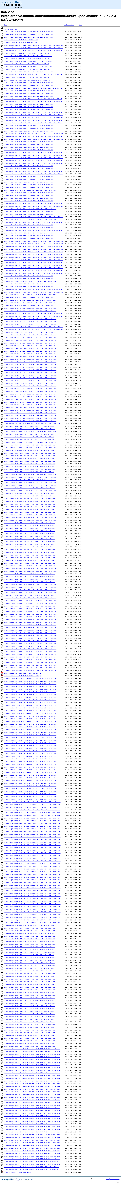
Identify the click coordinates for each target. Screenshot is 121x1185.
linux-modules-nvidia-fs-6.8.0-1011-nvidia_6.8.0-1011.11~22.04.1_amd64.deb (33, 115)
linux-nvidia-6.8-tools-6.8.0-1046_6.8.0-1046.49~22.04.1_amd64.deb (30, 657)
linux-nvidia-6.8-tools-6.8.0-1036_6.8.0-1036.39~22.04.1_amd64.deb (30, 627)
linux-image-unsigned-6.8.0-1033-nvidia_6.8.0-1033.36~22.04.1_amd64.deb (32, 882)
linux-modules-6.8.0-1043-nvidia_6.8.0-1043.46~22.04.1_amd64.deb (29, 1014)
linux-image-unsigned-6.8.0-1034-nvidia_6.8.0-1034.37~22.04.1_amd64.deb (32, 880)
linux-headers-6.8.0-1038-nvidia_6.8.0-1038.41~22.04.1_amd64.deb (29, 429)
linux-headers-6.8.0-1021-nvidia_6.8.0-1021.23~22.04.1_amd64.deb (29, 501)
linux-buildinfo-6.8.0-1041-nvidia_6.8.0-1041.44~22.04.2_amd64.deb (30, 354)
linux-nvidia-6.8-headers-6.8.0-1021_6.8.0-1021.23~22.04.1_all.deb (30, 721)
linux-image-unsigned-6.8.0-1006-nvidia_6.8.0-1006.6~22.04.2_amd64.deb (32, 810)
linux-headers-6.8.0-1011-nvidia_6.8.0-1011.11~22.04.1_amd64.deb (29, 450)
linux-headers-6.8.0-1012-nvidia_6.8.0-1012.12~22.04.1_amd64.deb (29, 445)
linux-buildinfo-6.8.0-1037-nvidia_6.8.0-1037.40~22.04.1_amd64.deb (30, 407)
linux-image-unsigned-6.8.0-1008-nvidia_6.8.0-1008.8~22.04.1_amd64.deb (32, 813)
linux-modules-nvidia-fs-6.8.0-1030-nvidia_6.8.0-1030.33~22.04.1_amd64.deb (33, 230)
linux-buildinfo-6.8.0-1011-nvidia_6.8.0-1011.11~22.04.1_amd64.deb (30, 308)
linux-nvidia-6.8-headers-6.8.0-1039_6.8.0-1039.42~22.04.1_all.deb (30, 681)
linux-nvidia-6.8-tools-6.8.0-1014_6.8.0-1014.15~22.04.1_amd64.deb (30, 517)
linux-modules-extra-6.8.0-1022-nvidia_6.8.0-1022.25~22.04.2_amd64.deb (32, 1078)
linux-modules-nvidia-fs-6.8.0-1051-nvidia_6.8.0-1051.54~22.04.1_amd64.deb (33, 327)
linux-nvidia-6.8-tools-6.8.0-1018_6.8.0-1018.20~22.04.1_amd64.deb (30, 571)
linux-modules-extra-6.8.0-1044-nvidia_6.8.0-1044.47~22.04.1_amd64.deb (32, 1132)
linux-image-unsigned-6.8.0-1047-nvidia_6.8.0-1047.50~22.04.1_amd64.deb (32, 912)
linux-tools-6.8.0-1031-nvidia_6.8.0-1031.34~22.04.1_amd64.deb (28, 185)
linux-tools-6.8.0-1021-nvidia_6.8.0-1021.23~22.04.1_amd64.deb (28, 131)
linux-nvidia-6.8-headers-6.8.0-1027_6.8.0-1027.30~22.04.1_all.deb (30, 737)
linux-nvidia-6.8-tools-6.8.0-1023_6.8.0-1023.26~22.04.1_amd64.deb (30, 598)
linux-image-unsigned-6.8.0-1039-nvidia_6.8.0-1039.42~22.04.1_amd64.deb (32, 804)
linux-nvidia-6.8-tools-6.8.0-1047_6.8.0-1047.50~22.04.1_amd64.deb (30, 660)
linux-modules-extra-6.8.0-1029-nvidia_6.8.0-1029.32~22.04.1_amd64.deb (32, 1086)
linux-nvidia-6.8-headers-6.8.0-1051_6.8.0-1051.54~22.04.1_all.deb (30, 796)
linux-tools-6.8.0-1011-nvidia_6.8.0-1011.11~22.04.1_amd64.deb (28, 85)
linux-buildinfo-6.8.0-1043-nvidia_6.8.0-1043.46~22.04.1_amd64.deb (30, 359)
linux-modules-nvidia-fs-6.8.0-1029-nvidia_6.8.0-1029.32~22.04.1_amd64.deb (33, 222)
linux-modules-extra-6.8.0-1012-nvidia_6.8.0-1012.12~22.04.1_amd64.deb (32, 1159)
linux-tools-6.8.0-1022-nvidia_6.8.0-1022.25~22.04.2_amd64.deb (28, 142)
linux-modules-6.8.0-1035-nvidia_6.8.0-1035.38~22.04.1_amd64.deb (29, 1008)
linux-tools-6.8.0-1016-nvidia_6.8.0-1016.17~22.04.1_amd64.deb (28, 104)
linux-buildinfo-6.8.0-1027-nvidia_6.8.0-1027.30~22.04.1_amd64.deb (30, 372)
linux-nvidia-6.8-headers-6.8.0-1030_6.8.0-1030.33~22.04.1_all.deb (30, 745)
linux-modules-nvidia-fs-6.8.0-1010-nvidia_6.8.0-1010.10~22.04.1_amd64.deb (33, 101)
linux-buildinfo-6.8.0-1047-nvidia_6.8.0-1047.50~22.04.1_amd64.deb (30, 394)
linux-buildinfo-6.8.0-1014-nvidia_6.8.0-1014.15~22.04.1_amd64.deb (30, 321)
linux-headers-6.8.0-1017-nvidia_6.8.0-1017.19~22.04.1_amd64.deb (29, 464)
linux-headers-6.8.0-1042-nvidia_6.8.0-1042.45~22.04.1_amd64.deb (29, 533)
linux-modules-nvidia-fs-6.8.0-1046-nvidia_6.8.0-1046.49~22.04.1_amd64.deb (33, 289)
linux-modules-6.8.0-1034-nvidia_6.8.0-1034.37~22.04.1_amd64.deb (29, 1025)
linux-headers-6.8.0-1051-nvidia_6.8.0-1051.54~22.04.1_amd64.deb (29, 595)
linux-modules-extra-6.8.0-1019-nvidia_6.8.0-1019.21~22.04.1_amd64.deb (32, 1081)
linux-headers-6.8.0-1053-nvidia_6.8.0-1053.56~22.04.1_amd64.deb (29, 606)
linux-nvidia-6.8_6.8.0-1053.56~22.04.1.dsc (21, 42)
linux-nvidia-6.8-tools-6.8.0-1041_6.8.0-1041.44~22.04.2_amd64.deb (30, 643)
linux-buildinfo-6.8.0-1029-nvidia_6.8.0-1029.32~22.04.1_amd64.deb (30, 380)
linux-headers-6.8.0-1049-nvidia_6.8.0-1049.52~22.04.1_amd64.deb (29, 434)
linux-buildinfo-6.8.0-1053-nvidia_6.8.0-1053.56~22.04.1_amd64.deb (30, 421)
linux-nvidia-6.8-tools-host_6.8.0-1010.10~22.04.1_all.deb (27, 69)
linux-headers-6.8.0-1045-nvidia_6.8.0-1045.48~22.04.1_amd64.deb (29, 541)
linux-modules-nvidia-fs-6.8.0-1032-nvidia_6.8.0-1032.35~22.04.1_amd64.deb (33, 244)
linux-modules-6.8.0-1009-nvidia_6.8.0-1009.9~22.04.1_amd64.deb (29, 960)
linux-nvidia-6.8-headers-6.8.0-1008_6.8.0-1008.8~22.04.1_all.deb (30, 689)
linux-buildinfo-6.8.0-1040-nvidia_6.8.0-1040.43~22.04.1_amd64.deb (30, 410)
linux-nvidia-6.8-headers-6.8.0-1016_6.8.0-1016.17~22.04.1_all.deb (30, 711)
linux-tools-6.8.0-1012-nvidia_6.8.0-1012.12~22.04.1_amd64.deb (28, 83)
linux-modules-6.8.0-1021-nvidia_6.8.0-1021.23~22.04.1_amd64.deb (29, 971)
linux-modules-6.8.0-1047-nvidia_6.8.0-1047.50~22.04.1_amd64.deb (29, 1033)
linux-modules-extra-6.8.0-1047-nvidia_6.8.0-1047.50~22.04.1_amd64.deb (32, 1148)
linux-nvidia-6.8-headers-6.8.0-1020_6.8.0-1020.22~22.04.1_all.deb (30, 719)
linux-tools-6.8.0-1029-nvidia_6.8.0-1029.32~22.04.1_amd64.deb (28, 179)
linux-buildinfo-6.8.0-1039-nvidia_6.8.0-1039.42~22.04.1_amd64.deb (30, 219)
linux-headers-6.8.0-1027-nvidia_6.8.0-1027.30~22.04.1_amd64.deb (29, 496)
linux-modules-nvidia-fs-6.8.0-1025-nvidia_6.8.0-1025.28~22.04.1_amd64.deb (33, 174)
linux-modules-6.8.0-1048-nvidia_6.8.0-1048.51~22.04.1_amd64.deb (29, 1038)
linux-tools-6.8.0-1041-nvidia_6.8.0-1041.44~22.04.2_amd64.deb (28, 225)
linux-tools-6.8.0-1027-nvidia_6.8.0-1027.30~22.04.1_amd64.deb (28, 166)
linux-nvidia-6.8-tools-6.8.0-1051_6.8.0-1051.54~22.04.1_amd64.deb (30, 668)
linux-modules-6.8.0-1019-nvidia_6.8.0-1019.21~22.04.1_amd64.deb (29, 968)
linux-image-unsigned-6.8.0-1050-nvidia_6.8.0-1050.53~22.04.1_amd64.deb (32, 917)
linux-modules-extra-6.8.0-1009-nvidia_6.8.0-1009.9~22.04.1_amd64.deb (31, 1169)
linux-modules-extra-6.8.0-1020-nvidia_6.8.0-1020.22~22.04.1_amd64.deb (32, 1073)
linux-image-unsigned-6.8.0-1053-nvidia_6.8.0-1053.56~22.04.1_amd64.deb (32, 923)
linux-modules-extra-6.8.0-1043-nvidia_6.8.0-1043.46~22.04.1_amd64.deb (32, 1127)
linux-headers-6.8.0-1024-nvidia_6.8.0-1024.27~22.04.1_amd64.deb (29, 488)
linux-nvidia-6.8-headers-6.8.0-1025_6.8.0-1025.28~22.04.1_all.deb (30, 735)
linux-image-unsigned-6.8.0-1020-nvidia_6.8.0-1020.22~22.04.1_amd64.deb (32, 845)
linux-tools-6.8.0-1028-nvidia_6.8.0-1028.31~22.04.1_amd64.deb (28, 177)
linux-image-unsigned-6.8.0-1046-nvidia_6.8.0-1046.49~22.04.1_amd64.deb (32, 909)
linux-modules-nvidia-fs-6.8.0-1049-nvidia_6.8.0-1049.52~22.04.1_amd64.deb (33, 50)
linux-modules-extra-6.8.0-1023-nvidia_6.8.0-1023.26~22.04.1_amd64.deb (32, 1089)
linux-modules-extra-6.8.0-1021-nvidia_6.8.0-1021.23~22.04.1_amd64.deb (32, 1070)
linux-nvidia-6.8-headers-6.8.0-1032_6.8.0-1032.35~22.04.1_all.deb (30, 753)
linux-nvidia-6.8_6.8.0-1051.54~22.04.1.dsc (21, 40)
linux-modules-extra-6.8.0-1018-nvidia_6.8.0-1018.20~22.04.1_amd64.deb (32, 1076)
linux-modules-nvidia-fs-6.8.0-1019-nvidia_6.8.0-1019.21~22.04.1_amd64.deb (33, 152)
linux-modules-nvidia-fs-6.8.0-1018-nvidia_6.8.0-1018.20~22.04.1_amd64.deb (33, 139)
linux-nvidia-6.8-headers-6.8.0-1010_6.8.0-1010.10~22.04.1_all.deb (30, 694)
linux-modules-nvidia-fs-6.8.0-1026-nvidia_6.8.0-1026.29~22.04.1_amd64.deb (33, 206)
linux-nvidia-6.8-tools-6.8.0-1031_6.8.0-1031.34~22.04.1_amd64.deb (30, 622)
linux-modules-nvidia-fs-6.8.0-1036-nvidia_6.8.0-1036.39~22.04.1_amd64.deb (33, 246)
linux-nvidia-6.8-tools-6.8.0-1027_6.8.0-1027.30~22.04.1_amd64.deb (30, 609)
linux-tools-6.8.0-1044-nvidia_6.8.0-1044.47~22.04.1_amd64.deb (28, 236)
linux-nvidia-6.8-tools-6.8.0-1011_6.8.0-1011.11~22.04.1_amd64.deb (30, 491)
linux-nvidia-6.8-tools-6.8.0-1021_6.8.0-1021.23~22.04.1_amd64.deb (30, 587)
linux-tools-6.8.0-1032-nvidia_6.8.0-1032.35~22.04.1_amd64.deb (28, 187)
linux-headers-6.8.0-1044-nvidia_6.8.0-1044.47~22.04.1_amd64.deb (29, 539)
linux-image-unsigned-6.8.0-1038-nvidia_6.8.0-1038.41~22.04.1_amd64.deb (32, 802)
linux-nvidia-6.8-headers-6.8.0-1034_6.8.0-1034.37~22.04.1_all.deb (30, 756)
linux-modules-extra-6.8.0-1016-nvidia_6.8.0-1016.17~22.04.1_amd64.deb (32, 1057)
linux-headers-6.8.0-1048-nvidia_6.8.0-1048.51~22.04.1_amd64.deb (29, 574)
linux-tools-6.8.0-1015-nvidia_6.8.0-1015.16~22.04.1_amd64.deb (28, 96)
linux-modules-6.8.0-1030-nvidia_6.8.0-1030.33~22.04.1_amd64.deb (29, 1000)
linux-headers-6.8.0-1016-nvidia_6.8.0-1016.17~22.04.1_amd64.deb (29, 458)
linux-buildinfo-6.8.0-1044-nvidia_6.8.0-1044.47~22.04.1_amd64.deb (30, 362)
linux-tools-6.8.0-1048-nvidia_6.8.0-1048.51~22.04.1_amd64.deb (28, 284)
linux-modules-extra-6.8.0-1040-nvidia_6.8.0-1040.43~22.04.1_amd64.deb (32, 1137)
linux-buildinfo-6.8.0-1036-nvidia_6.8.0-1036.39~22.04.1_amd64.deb (30, 397)
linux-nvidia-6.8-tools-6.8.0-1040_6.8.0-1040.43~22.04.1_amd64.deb (30, 641)
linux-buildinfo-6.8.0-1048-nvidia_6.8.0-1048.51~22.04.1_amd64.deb (30, 413)
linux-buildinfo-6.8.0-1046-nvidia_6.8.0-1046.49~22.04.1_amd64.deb (30, 391)
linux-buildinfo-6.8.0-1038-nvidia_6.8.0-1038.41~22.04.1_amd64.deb (30, 209)
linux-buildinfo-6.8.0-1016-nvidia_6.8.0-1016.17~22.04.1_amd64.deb (30, 332)
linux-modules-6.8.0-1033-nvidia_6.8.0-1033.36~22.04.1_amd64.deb (29, 992)
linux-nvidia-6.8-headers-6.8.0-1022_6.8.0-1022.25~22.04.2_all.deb (30, 727)
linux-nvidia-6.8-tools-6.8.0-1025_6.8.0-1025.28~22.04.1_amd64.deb (30, 603)
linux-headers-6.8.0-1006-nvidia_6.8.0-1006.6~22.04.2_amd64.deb (29, 437)
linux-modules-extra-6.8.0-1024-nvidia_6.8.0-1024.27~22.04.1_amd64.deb (32, 1092)
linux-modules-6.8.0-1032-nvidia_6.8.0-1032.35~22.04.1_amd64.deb (29, 1022)
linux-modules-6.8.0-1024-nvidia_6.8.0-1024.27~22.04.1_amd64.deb (29, 976)
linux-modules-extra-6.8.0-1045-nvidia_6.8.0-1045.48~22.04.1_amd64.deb (32, 1118)
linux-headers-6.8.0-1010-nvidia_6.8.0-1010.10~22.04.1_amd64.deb (29, 469)
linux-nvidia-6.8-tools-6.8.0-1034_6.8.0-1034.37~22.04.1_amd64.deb (30, 633)
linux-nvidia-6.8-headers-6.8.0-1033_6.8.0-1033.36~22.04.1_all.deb (30, 759)
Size (80, 25)
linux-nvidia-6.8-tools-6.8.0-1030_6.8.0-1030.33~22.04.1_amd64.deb (30, 619)
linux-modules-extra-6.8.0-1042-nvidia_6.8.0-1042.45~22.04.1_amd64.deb (32, 1105)
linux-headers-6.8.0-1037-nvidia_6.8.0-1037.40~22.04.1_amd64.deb (29, 544)
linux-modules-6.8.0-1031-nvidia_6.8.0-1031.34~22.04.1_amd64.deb (29, 1011)
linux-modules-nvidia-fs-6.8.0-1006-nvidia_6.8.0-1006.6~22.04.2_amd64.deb (33, 75)
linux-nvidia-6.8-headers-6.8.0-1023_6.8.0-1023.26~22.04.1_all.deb (30, 729)
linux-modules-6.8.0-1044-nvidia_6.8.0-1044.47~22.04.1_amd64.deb (29, 1027)
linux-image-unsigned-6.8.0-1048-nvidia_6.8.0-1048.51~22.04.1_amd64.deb (32, 915)
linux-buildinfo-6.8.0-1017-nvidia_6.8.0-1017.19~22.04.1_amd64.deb (30, 335)
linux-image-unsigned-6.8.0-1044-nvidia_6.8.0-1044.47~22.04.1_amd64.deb (32, 904)
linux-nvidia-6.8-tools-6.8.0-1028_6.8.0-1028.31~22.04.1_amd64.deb (30, 614)
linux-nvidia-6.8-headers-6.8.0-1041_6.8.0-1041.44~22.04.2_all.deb (30, 772)
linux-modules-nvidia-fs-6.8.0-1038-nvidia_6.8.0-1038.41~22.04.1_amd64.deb (33, 45)
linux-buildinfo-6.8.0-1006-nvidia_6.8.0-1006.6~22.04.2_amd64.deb (30, 281)
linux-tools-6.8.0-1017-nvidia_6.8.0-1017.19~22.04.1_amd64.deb (28, 107)
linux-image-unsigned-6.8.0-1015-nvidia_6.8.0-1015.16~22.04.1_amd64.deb (32, 831)
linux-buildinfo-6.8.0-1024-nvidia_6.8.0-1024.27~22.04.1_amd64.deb (30, 367)
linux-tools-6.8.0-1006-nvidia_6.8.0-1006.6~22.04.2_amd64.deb (28, 56)
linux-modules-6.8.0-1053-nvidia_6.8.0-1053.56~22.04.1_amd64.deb (29, 1046)
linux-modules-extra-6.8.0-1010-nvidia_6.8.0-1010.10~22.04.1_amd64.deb (32, 1164)
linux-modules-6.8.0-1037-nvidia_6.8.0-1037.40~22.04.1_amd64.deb (29, 1016)
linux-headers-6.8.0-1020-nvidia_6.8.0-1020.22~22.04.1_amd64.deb (29, 504)
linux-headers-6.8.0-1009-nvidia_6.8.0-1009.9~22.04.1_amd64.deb (29, 472)
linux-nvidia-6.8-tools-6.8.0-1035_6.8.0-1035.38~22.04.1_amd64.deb (30, 635)
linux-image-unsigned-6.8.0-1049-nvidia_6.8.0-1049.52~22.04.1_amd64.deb (32, 807)
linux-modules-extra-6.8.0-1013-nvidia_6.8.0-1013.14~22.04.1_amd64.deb (32, 1062)
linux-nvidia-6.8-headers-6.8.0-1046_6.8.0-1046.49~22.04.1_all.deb (30, 786)
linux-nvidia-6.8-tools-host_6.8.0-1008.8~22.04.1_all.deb (26, 58)
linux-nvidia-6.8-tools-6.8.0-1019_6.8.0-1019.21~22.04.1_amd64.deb (30, 590)
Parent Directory (10, 29)
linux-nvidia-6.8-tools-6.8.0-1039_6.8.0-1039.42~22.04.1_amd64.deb (30, 448)
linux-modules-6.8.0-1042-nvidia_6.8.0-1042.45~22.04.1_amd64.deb (29, 1019)
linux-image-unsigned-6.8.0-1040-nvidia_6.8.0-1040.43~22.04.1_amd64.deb (32, 893)
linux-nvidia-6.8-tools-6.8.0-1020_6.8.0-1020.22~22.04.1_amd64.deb (30, 584)
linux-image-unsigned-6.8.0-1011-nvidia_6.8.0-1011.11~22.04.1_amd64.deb (32, 821)
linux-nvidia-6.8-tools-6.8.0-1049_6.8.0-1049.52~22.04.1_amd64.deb (30, 477)
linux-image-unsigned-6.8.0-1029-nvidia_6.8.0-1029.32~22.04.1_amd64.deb (32, 869)
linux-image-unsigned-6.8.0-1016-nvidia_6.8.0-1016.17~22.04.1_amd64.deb (32, 834)
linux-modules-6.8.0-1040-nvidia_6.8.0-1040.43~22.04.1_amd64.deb (29, 995)
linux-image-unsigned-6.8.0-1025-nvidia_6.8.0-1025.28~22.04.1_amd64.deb (32, 858)
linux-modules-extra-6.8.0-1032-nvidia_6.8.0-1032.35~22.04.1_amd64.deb (32, 1100)
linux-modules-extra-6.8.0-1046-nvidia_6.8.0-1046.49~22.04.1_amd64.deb (32, 1145)
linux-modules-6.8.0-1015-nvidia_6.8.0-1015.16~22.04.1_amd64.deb (29, 941)
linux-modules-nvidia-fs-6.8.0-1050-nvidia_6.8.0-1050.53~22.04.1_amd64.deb (33, 316)
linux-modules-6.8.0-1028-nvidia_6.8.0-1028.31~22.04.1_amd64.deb (29, 1003)
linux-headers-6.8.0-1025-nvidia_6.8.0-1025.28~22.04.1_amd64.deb (29, 507)
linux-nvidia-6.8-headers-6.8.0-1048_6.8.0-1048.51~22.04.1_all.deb (30, 794)
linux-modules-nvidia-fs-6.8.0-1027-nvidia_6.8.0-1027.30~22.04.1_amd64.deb (33, 203)
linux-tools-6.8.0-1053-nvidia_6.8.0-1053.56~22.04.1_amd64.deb (28, 305)
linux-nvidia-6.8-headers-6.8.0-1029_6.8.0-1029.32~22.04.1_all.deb (30, 748)
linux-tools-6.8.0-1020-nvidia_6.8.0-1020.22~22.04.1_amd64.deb (28, 128)
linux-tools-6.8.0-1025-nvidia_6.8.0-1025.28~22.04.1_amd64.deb (28, 150)
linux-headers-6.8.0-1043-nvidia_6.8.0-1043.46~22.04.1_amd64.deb (29, 531)
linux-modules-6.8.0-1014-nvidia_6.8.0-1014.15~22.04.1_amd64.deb (29, 949)
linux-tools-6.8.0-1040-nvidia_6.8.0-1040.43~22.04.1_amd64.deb (28, 214)
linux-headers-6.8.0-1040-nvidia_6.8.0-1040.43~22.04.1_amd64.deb (29, 547)
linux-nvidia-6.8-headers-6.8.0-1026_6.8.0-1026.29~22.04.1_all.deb (30, 740)
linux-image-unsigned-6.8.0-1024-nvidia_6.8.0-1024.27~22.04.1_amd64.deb (32, 855)
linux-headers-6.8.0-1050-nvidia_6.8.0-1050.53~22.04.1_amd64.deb (29, 579)
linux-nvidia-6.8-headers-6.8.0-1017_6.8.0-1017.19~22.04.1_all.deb (30, 713)
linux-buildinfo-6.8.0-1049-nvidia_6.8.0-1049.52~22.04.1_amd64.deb (30, 190)
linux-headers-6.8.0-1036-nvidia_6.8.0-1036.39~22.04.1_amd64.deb (29, 560)
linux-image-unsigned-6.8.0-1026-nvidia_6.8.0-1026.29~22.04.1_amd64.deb (32, 864)
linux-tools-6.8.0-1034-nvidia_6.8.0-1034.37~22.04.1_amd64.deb (28, 198)
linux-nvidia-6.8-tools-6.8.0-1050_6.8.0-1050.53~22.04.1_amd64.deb (30, 665)
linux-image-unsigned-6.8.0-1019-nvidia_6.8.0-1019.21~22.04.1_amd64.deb (32, 842)
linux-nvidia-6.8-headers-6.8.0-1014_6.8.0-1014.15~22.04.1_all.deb (30, 705)
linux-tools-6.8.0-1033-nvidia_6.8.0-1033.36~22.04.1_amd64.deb (28, 195)
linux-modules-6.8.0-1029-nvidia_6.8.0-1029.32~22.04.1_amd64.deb (29, 990)
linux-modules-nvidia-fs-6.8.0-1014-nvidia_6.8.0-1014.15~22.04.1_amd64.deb (33, 120)
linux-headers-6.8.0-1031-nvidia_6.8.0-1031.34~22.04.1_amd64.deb (29, 558)
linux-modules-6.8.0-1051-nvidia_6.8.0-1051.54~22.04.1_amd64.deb (29, 1043)
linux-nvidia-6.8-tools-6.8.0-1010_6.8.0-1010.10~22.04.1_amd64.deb (30, 482)
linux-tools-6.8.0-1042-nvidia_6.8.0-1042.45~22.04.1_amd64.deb (28, 228)
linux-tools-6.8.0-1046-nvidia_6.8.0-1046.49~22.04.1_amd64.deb (28, 276)
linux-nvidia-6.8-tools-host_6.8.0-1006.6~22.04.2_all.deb (26, 53)
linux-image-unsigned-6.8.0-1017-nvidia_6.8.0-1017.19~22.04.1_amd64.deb (32, 837)
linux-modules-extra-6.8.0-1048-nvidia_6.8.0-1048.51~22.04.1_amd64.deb (32, 1143)
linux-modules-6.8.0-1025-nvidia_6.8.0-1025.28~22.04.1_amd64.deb (29, 982)
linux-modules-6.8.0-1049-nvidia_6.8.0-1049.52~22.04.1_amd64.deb (29, 931)
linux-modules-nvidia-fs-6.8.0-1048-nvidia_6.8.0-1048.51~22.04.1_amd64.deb (33, 313)
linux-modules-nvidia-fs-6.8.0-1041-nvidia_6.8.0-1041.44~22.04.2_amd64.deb (33, 262)
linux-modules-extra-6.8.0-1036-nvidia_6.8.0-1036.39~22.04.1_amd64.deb (32, 1094)
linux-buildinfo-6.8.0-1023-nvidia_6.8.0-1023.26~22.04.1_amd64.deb (30, 351)
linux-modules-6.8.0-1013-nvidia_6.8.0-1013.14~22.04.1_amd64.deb (29, 947)
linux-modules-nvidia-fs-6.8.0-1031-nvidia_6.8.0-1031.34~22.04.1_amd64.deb (33, 241)
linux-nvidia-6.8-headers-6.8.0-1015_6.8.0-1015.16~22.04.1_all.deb (30, 703)
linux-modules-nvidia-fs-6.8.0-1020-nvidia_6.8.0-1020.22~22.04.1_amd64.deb (33, 155)
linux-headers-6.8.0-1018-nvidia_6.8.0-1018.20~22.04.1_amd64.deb (29, 461)
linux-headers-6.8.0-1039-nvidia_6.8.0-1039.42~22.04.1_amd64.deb (29, 426)
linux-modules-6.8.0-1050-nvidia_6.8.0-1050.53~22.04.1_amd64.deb (29, 1041)
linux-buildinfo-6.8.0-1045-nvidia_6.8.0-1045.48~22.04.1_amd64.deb (30, 364)
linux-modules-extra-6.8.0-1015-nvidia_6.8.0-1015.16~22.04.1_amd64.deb (32, 1067)
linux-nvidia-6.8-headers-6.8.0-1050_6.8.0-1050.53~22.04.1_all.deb (30, 791)
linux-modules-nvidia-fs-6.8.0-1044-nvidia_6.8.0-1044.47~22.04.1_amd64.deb (33, 270)
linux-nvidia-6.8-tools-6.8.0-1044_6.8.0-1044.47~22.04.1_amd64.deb (30, 652)
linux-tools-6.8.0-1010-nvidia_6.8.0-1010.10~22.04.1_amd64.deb (28, 72)
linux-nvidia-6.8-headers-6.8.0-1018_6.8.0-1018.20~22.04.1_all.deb (30, 716)
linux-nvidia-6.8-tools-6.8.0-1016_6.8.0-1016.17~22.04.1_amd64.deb (30, 566)
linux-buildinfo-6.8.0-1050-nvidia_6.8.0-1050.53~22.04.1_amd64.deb (30, 415)
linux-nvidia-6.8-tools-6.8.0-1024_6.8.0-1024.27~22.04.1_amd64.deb (30, 601)
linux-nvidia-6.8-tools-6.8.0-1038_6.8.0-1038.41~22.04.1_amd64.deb (30, 442)
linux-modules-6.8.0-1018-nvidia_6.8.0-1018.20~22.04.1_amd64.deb (29, 957)
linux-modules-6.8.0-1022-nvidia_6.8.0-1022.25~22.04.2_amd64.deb (29, 974)
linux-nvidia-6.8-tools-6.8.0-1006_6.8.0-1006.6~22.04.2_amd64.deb (30, 431)
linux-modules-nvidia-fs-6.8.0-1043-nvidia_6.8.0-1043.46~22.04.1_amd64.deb (33, 268)
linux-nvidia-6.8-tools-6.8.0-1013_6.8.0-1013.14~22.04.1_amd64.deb (30, 515)
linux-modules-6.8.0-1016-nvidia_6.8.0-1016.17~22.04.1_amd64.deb (29, 939)
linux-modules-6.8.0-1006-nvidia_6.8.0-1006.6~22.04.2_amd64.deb (29, 933)
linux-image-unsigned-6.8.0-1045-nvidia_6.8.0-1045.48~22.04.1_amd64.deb (32, 906)
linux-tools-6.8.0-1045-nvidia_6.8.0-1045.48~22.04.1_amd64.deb (28, 238)
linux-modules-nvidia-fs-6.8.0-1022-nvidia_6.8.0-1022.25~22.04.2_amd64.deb (33, 160)
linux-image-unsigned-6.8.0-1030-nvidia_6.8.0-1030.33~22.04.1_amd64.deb (32, 872)
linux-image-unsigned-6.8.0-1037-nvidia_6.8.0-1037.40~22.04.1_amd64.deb (32, 890)
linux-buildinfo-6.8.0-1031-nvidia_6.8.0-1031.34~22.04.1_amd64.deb (30, 386)
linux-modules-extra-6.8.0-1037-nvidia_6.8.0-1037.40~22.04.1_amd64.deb (32, 1116)
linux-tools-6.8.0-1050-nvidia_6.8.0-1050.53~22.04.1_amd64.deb (28, 287)
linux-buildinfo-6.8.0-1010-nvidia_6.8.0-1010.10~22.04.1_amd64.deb (30, 303)
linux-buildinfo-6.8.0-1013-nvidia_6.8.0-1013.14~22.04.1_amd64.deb (30, 319)
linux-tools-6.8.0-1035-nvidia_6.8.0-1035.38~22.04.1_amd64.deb (28, 201)
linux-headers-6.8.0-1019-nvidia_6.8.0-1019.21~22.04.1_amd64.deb (29, 493)
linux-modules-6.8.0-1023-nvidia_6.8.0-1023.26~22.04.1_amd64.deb (29, 979)
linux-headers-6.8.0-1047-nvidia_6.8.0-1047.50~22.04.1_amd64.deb (29, 576)
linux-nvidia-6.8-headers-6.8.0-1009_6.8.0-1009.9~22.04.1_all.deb (30, 692)
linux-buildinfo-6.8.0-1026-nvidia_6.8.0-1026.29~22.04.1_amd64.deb (30, 375)
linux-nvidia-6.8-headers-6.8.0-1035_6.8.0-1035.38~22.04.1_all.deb (30, 762)
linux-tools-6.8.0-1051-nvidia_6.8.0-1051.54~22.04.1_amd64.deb (28, 297)
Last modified (69, 25)
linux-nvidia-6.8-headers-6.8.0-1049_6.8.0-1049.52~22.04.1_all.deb (30, 684)
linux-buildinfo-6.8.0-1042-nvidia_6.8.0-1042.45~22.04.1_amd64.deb (30, 356)
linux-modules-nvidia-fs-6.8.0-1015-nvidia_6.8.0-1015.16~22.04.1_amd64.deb (33, 123)
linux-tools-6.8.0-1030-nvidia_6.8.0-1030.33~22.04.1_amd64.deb (28, 182)
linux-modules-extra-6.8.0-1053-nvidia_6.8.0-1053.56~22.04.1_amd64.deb (32, 1153)
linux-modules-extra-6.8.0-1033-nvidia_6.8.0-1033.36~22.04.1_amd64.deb (32, 1108)
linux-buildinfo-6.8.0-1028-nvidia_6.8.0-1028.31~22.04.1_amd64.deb (30, 378)
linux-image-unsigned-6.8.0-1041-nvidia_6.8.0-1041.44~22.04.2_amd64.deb (32, 896)
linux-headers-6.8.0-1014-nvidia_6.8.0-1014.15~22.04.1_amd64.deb (29, 453)
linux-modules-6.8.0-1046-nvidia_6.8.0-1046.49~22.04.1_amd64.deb (29, 1035)
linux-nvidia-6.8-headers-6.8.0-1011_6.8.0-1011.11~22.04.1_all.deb (30, 697)
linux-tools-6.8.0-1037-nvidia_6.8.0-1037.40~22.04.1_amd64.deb (28, 211)
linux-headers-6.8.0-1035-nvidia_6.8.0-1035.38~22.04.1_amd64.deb (29, 563)
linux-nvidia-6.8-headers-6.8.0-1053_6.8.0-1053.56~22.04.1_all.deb (30, 799)
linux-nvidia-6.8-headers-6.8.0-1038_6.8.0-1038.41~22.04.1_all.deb (30, 678)
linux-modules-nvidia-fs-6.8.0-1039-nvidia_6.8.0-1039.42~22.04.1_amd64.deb (33, 48)
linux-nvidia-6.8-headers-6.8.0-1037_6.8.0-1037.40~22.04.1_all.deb (30, 767)
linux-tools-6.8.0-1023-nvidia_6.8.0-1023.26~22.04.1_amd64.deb (28, 144)
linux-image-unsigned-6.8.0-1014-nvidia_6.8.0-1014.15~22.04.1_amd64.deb (32, 829)
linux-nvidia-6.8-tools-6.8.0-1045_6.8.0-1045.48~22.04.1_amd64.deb (30, 654)
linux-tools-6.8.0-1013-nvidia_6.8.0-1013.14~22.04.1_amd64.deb (28, 91)
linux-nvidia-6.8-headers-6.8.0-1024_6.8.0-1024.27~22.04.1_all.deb (30, 732)
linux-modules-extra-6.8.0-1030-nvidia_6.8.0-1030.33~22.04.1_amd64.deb (32, 1121)
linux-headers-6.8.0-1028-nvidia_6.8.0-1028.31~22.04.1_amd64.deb (29, 525)
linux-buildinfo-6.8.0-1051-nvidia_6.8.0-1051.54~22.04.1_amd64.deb (30, 418)
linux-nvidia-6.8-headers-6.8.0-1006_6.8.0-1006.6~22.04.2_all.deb (30, 686)
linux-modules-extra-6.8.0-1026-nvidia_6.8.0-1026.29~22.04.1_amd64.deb (32, 1097)
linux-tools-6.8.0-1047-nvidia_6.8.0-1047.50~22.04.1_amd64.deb (28, 279)
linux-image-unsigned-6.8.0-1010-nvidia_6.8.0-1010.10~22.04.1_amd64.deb (32, 818)
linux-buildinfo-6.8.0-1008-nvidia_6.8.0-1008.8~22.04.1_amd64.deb (30, 295)
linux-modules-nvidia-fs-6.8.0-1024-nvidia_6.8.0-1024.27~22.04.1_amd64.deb (33, 171)
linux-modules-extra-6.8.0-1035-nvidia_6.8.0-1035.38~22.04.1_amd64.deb (32, 1124)
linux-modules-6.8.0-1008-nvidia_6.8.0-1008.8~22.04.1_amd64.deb (29, 955)
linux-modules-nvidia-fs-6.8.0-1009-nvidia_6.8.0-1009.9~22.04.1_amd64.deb (33, 99)
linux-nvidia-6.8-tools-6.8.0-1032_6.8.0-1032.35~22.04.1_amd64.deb (30, 625)
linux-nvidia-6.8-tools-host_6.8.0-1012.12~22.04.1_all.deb (27, 77)
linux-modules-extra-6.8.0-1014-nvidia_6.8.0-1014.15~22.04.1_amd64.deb (32, 1059)
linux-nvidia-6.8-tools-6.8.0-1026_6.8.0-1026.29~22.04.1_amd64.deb (30, 611)
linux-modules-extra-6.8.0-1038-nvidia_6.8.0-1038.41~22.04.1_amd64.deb (32, 1051)
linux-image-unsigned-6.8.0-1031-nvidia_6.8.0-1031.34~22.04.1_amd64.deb (32, 874)
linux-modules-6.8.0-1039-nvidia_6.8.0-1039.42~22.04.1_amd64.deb (29, 928)
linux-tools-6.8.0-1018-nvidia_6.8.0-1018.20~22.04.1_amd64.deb (28, 109)
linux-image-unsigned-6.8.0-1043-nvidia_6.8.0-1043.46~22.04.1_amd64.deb (32, 901)
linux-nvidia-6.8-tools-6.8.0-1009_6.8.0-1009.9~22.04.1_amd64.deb (30, 480)
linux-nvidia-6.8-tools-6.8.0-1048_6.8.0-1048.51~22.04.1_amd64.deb (30, 662)
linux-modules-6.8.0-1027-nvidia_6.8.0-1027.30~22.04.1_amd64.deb (29, 984)
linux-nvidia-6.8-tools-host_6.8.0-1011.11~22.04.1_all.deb (27, 80)
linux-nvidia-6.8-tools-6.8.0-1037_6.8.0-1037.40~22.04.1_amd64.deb (30, 638)
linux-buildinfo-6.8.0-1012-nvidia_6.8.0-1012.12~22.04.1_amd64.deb (30, 311)
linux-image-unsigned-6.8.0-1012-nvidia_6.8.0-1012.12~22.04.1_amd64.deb (32, 823)
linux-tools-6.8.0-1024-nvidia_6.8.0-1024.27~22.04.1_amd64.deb (28, 147)
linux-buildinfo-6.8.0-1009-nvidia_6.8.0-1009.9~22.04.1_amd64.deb (30, 300)
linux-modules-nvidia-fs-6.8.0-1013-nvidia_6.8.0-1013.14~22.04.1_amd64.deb (33, 117)
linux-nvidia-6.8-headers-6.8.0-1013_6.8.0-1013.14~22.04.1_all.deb (30, 708)
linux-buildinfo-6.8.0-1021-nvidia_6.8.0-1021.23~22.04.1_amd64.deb (30, 343)
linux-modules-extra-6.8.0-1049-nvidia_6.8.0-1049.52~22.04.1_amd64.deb (32, 1049)
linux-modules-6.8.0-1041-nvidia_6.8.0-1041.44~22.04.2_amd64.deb (29, 1006)
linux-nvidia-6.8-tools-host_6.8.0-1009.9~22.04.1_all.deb (26, 64)
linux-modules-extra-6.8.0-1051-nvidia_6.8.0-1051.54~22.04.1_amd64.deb (32, 1140)
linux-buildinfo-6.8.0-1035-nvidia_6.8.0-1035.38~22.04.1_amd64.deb (30, 405)
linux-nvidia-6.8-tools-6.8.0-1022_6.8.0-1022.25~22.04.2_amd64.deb (30, 592)
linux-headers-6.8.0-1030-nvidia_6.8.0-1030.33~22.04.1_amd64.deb (29, 523)
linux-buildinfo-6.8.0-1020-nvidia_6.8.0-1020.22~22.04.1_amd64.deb (30, 340)
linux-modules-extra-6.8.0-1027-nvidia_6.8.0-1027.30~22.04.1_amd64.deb (32, 1113)
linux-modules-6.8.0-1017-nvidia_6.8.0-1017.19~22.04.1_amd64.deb (29, 952)
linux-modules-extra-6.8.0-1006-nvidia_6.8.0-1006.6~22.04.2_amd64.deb (31, 1167)
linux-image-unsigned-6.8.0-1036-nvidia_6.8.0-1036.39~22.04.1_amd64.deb (32, 888)
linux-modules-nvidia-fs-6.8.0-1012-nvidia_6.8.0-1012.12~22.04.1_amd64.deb (33, 112)
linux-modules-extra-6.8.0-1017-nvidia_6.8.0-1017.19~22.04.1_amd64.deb (32, 1065)
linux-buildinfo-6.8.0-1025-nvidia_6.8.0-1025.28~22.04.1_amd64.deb (30, 370)
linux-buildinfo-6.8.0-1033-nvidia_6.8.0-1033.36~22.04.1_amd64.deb (30, 399)
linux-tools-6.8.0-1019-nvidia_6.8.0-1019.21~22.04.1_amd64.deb (28, 126)
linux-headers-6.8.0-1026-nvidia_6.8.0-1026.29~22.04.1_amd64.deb (29, 499)
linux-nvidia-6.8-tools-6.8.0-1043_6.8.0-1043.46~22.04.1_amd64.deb (30, 649)
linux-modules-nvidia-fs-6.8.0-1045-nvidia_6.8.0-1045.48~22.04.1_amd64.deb (33, 273)
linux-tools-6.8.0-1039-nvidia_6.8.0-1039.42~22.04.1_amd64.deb (28, 37)
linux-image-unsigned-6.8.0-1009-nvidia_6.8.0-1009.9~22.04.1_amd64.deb (32, 815)
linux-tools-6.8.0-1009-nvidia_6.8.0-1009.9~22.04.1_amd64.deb (28, 67)
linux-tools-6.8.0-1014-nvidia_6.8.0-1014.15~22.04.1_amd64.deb (28, 93)
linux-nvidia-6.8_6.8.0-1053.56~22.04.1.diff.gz (22, 676)
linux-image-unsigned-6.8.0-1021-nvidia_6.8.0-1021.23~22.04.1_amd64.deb (32, 847)
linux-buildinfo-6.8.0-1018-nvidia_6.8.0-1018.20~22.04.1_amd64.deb (30, 338)
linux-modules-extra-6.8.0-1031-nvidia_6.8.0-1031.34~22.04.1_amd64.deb (32, 1129)
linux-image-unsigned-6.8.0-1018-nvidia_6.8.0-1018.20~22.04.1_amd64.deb (32, 839)
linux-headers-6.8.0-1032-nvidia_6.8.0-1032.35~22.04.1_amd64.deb (29, 555)
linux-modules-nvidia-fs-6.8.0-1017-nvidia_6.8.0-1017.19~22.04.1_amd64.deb (33, 136)
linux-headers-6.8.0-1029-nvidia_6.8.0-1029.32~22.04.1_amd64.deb (29, 528)
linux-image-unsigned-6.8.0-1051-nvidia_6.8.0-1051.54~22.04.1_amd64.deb (32, 920)
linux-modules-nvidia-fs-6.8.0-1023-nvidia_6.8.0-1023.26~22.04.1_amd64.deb (33, 163)
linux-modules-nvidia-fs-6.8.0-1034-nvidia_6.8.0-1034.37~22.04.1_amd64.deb (33, 252)
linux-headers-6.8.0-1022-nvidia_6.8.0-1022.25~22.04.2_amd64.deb (29, 509)
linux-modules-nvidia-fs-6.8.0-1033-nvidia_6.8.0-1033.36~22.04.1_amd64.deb (33, 249)
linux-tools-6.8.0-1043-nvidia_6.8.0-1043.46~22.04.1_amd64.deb (28, 233)
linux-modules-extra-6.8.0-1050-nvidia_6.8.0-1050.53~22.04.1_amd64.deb (32, 1151)
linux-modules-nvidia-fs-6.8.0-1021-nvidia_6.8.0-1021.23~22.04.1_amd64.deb (33, 158)
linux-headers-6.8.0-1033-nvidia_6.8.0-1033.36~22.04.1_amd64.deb (29, 550)
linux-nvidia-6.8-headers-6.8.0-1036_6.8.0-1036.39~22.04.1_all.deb (30, 764)
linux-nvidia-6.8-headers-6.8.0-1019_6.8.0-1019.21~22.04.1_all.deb (30, 724)
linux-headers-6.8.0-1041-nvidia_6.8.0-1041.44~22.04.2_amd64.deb (29, 536)
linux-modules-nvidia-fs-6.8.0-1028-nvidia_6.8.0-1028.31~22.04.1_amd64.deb (33, 217)
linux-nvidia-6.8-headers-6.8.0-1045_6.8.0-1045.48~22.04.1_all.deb (30, 780)
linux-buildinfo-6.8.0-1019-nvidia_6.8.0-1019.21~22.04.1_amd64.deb (30, 346)
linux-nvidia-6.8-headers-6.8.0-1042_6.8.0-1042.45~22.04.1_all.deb (30, 778)
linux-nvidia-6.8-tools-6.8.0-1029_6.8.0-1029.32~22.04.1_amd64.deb (30, 617)
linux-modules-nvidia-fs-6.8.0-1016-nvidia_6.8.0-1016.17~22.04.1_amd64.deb (33, 134)
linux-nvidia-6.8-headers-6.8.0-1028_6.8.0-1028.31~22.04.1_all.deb (30, 743)
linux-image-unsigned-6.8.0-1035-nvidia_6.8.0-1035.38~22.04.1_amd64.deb (32, 885)
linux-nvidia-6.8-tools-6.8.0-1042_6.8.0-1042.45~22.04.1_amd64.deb (30, 646)
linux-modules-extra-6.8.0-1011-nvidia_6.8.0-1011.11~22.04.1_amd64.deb (32, 1156)
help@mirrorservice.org (113, 1179)
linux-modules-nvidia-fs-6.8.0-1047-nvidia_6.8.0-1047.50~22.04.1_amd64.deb (33, 292)
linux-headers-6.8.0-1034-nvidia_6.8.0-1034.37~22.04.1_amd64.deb (29, 552)
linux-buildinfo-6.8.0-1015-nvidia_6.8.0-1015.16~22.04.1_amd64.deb (30, 324)
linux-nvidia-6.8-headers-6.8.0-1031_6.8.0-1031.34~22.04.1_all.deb (30, 751)
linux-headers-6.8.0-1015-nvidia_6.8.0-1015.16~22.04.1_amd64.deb (29, 456)
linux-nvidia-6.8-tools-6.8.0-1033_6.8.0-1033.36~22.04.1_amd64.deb (30, 630)
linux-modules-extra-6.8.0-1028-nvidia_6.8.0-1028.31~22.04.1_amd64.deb (32, 1102)
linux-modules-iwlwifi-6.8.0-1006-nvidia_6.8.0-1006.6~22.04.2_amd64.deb (32, 423)
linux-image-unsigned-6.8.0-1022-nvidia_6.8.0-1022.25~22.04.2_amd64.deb (32, 850)
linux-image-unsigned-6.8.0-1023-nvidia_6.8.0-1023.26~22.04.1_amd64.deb (32, 853)
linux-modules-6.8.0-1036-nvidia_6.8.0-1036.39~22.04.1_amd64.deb (29, 998)
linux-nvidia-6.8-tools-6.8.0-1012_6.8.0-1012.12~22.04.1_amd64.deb (30, 485)
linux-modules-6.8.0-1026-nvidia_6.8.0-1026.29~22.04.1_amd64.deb (29, 987)
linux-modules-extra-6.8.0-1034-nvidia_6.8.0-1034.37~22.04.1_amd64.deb (32, 1110)
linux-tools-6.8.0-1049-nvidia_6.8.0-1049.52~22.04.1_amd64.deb (28, 34)
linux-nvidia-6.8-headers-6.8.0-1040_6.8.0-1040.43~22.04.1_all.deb (30, 770)
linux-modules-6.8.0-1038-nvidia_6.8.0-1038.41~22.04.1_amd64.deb (29, 925)
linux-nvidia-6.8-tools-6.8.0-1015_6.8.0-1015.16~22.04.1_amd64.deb (30, 520)
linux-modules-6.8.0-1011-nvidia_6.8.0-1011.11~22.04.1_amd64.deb (29, 936)
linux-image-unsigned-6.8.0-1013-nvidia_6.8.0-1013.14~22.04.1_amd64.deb (32, 826)
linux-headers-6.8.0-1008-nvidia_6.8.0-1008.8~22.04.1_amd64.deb (29, 440)
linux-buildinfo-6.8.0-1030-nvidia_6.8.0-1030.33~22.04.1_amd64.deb (30, 383)
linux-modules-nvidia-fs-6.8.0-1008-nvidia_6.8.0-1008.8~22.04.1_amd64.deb (33, 88)
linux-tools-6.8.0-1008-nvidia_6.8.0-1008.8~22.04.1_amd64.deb (28, 61)
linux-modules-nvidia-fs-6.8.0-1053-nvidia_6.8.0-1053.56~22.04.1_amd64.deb (33, 329)
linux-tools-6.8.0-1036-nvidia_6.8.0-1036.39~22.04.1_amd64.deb (28, 193)
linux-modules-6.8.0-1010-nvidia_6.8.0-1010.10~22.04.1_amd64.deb (29, 963)
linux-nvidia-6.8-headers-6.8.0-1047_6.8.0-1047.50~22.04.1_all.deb (30, 788)
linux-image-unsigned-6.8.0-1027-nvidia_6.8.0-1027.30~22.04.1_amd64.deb (32, 861)
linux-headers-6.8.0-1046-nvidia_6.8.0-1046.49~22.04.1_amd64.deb (29, 582)
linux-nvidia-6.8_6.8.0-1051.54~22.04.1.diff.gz (22, 673)
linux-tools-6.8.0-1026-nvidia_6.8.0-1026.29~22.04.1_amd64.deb (28, 168)
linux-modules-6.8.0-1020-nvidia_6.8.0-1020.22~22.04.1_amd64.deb (29, 965)
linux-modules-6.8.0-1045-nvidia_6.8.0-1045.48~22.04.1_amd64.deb (29, 1030)
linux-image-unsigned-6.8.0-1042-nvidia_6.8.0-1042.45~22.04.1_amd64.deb (32, 898)
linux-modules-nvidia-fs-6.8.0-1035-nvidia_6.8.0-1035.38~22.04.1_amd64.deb (33, 254)
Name (5, 25)
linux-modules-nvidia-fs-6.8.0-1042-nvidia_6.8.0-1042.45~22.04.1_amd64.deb (33, 265)
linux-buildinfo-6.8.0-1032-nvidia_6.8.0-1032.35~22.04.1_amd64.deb (30, 389)
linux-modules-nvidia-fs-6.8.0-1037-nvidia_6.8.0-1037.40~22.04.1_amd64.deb (33, 257)
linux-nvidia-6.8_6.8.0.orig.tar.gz (17, 1172)
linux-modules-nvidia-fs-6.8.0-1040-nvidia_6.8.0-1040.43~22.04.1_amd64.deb (33, 260)
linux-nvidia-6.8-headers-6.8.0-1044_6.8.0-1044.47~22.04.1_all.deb (30, 783)
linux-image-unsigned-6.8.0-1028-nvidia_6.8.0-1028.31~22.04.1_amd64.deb (32, 866)
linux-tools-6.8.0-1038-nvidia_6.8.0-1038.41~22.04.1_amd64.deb (28, 32)
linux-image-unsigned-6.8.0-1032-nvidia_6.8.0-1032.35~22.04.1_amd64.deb (32, 877)
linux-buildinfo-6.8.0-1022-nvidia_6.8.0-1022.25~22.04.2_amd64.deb (30, 348)
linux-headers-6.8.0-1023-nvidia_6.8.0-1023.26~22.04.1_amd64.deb (29, 512)
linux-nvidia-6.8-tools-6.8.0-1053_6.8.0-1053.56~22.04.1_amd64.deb (30, 670)
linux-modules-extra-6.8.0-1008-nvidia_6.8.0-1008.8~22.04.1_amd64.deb (31, 1161)
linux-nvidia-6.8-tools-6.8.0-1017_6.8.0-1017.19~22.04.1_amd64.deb (30, 568)
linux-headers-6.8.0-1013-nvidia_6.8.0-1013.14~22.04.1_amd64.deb (29, 466)
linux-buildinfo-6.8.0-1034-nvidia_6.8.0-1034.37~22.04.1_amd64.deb (30, 402)
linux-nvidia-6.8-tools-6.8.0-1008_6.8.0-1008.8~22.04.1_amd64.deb (30, 474)
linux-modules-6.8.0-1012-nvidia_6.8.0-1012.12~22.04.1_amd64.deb (29, 944)
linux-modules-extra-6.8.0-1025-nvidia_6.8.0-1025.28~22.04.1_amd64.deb (32, 1084)
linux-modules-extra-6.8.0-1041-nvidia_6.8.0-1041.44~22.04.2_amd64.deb (32, 1135)
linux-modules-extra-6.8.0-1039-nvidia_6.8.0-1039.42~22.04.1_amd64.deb (32, 1054)
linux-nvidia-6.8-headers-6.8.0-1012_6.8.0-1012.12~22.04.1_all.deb (30, 700)
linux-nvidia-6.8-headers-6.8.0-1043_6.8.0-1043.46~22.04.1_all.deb (30, 775)
